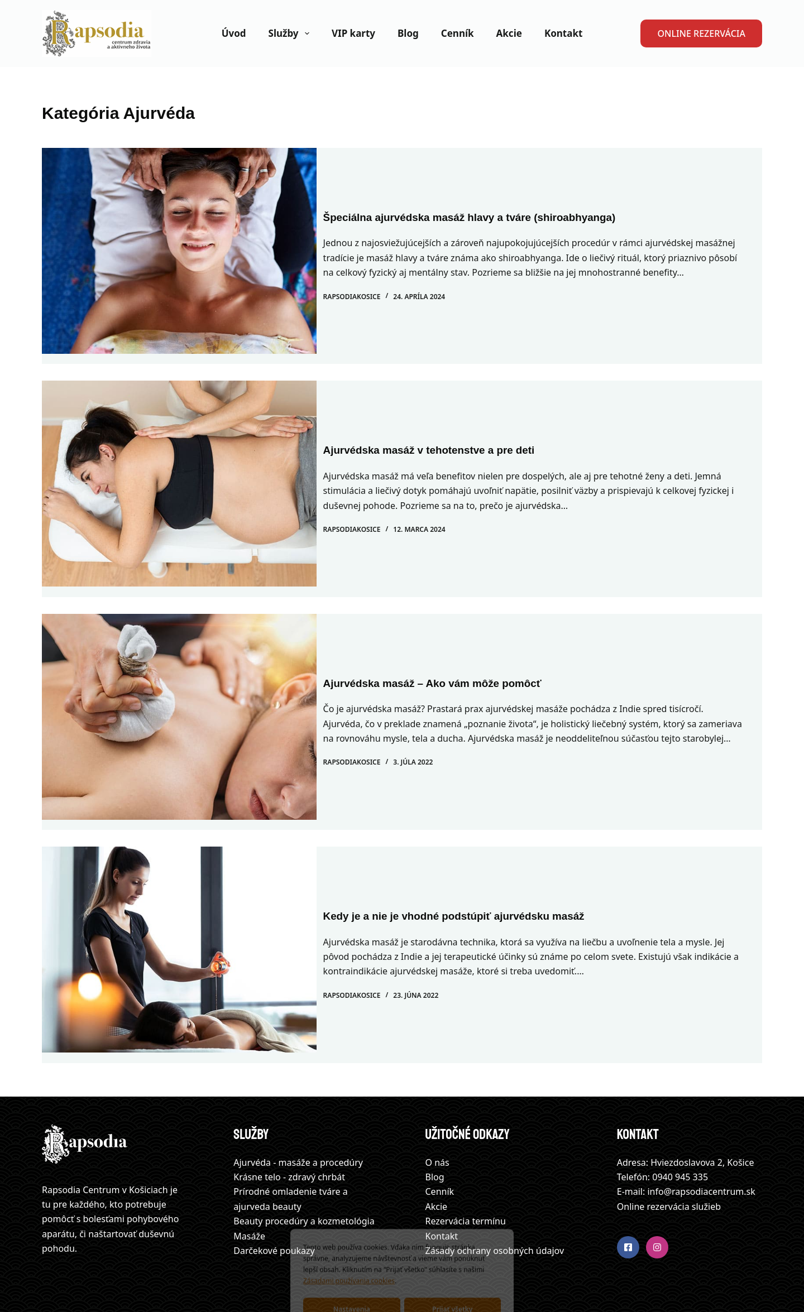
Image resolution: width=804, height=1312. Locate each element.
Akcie (509, 33)
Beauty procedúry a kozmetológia (303, 1180)
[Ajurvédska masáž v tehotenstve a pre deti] (179, 473)
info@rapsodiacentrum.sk (701, 1151)
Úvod (234, 33)
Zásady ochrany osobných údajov (494, 1209)
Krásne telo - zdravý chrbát (289, 1136)
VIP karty (353, 33)
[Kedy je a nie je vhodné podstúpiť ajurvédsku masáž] (179, 919)
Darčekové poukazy (273, 1209)
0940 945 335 (680, 1136)
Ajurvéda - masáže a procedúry (298, 1121)
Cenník (457, 33)
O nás (437, 1121)
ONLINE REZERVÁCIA (701, 33)
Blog (408, 33)
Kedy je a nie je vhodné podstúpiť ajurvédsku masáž (472, 880)
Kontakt (563, 33)
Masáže (249, 1195)
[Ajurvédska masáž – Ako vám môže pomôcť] (179, 696)
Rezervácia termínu (465, 1180)
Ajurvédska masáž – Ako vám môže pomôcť (449, 650)
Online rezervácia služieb (669, 1165)
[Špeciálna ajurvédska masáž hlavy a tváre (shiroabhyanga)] (179, 251)
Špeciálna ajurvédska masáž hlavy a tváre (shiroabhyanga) (489, 212)
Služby (291, 33)
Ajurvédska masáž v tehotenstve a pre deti (446, 435)
